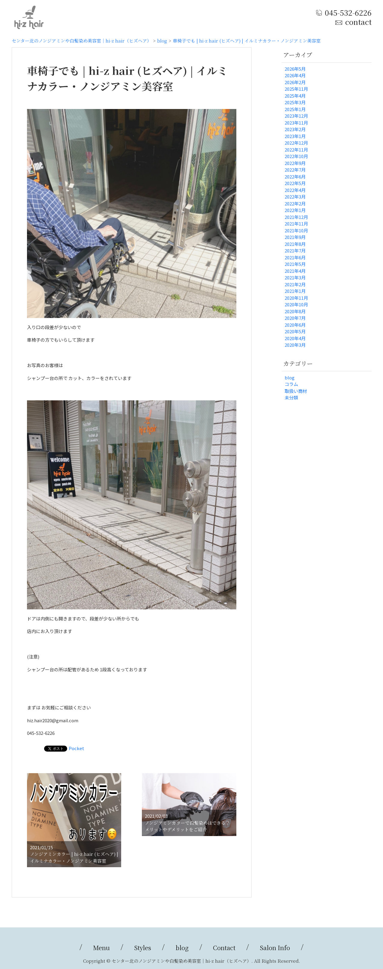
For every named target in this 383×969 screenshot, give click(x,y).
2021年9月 (295, 237)
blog (162, 40)
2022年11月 (296, 149)
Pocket (76, 748)
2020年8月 (295, 311)
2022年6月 (295, 176)
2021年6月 (295, 257)
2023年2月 (295, 129)
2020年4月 (295, 338)
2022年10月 (296, 156)
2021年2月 (295, 284)
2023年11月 (296, 122)
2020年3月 (295, 345)
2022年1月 (295, 210)
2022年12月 (296, 143)
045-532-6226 (348, 12)
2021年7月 (295, 250)
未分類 (291, 397)
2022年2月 (295, 203)
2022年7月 (295, 169)
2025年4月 (295, 96)
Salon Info (275, 947)
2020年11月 (296, 298)
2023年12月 (296, 116)
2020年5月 (295, 331)
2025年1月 (295, 109)
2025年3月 (295, 102)
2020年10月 (296, 304)
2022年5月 (295, 183)
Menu (101, 947)
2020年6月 (295, 325)
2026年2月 (295, 82)
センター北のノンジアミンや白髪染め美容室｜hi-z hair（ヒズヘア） (81, 40)
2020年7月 (295, 318)
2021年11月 (296, 223)
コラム (291, 384)
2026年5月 (295, 69)
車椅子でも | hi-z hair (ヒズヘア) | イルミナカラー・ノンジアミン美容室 (247, 40)
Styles (142, 947)
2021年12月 (296, 217)
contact (358, 21)
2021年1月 (295, 291)
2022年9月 (295, 163)
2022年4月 (295, 190)
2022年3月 (295, 196)
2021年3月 (295, 277)
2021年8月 (295, 244)
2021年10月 (296, 230)
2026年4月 (295, 75)
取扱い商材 (296, 391)
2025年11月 (296, 89)
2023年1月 (295, 136)
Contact (224, 947)
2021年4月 (295, 271)
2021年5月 (295, 264)
